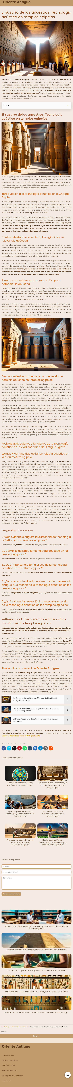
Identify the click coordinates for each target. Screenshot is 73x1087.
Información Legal (8, 1055)
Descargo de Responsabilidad (12, 1076)
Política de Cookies (8, 1065)
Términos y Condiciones (10, 1060)
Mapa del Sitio (7, 1081)
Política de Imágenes (9, 1071)
